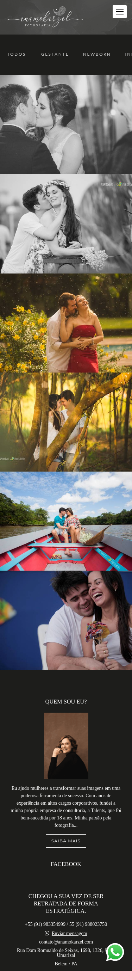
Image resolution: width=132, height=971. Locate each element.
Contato (66, 964)
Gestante (55, 54)
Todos (16, 54)
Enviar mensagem (69, 896)
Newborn (97, 54)
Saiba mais (66, 803)
